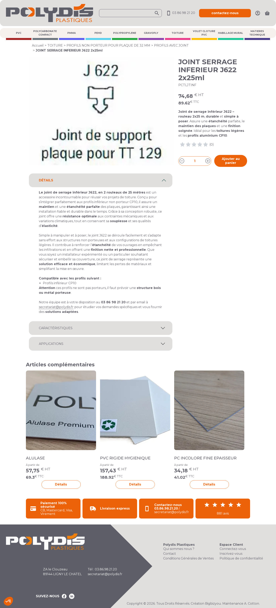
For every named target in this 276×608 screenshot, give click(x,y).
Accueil (38, 45)
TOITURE (178, 32)
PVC (18, 32)
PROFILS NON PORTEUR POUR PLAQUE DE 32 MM (108, 45)
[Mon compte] (257, 13)
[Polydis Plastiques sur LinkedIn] (72, 596)
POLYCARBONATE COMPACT (45, 33)
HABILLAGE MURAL (230, 32)
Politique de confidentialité (241, 558)
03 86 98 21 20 (180, 13)
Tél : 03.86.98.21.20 (102, 569)
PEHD (98, 32)
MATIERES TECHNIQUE (257, 33)
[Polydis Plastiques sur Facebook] (64, 596)
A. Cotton (251, 603)
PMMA (71, 32)
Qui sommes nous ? (178, 549)
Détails (61, 484)
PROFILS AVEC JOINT (171, 45)
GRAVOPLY (151, 32)
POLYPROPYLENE (124, 32)
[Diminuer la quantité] (181, 161)
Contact (169, 553)
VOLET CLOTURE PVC (204, 33)
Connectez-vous (233, 549)
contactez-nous (225, 13)
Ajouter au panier (231, 161)
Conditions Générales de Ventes (188, 558)
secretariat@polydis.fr (56, 307)
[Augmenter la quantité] (207, 161)
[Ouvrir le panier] (267, 13)
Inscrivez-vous (231, 553)
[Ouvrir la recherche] (130, 13)
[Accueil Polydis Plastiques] (49, 13)
